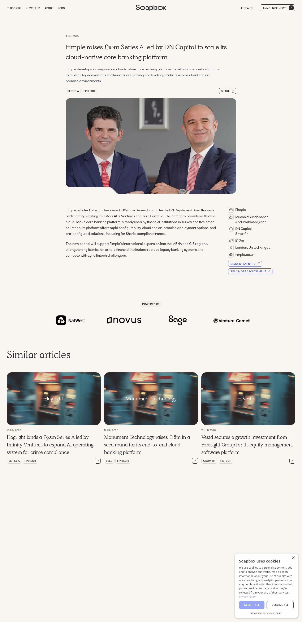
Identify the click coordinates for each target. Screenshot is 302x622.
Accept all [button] (252, 605)
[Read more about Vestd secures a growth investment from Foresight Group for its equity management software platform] (292, 461)
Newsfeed (33, 7)
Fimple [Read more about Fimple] (240, 210)
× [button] (293, 558)
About (48, 7)
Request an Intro (245, 263)
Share (227, 91)
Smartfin (241, 233)
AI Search (247, 7)
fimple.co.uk (244, 254)
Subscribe (14, 7)
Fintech (89, 90)
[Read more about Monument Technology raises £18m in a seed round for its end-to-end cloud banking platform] (195, 461)
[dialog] (266, 585)
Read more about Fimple (250, 271)
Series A (73, 90)
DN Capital (243, 228)
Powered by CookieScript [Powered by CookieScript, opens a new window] (266, 613)
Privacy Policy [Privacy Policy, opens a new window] (247, 597)
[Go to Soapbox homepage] (151, 8)
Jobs (61, 7)
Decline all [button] (280, 605)
